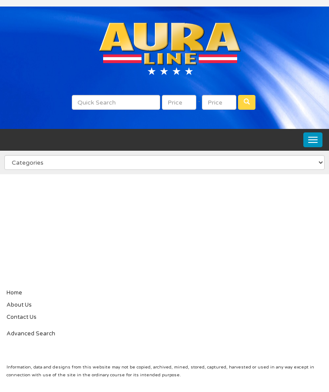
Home (14, 292)
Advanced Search (31, 333)
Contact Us (22, 317)
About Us (19, 304)
